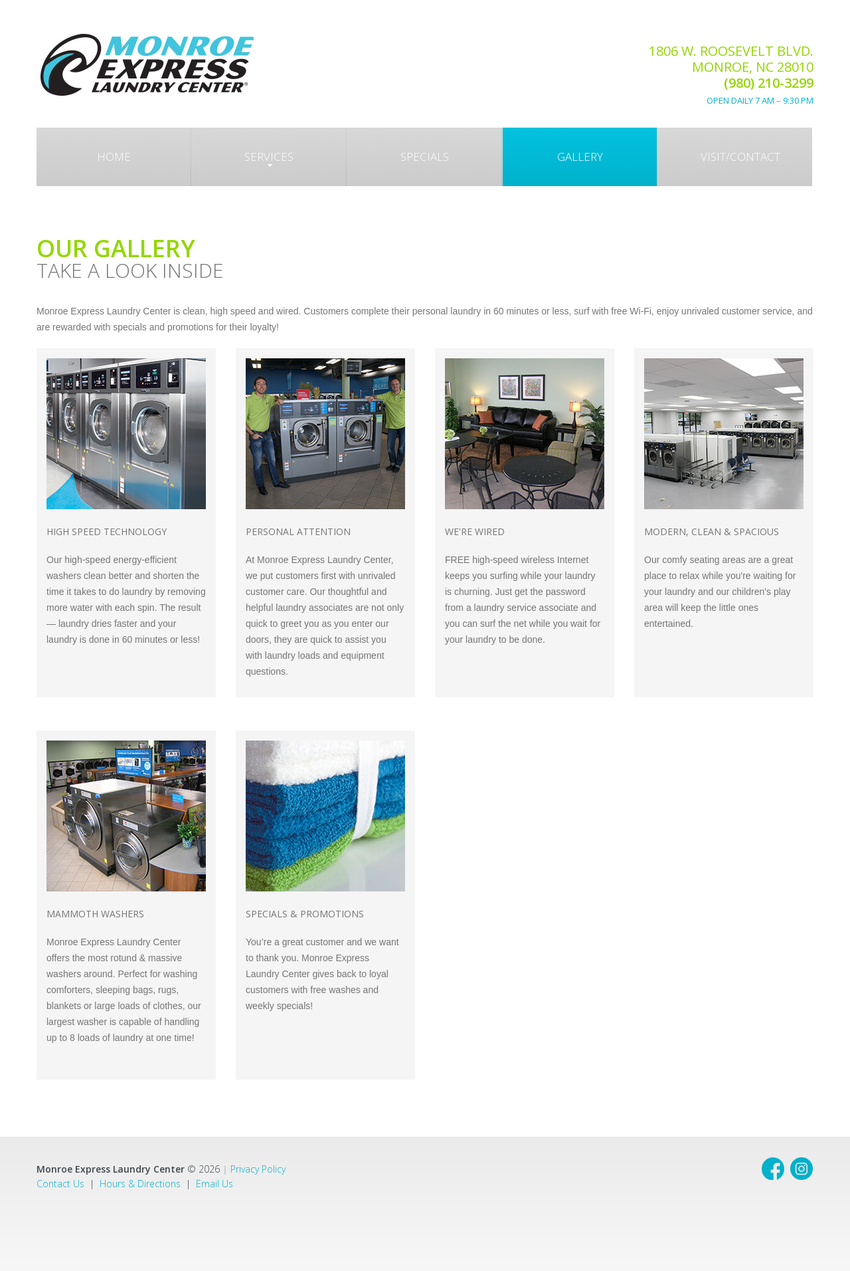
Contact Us (60, 1183)
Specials (424, 156)
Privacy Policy (258, 1169)
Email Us (214, 1183)
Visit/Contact (740, 156)
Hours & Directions (140, 1183)
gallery (580, 156)
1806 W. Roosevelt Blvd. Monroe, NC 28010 (731, 74)
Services (269, 158)
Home (114, 156)
